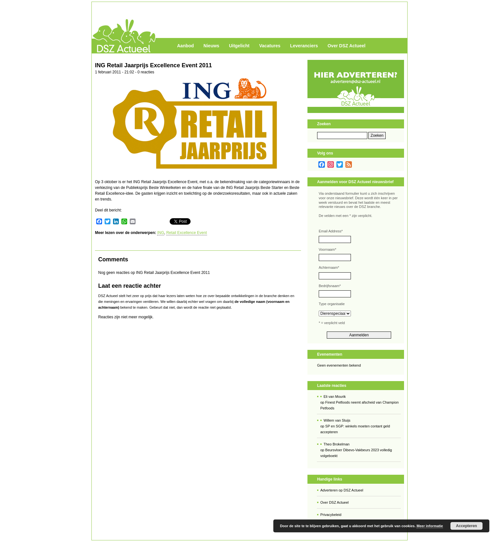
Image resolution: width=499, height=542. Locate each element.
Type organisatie (332, 304)
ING (160, 232)
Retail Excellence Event (186, 232)
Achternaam (329, 267)
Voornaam (327, 249)
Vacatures (269, 45)
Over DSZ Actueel (346, 45)
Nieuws (211, 45)
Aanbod (185, 45)
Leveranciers (304, 45)
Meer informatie (430, 526)
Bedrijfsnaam (330, 286)
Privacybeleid (330, 515)
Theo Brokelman (337, 444)
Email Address (331, 231)
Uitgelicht (239, 45)
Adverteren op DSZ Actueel (341, 490)
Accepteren (466, 526)
